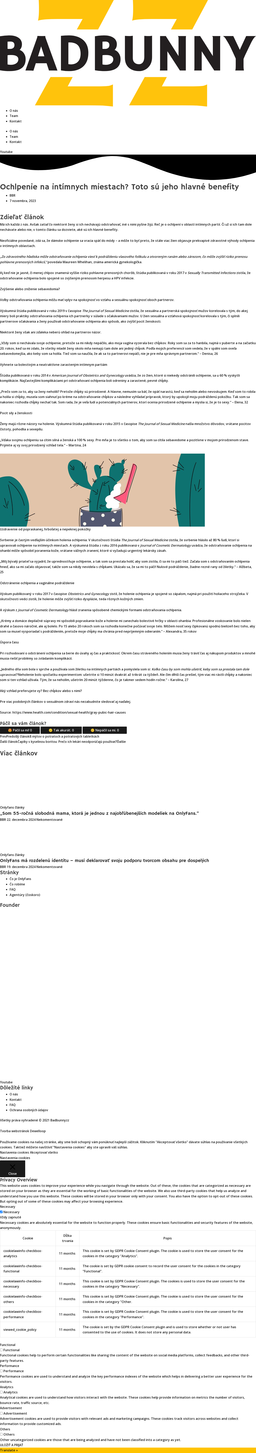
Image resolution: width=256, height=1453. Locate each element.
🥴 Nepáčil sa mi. (105, 730)
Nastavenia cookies (15, 1152)
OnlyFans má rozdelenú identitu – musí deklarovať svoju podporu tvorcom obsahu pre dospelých (118, 860)
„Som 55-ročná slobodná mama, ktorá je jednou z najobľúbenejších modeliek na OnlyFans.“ (112, 813)
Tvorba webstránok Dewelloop (24, 1131)
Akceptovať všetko (46, 1152)
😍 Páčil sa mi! (20, 730)
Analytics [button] (7, 1387)
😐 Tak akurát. (61, 730)
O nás (14, 110)
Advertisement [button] (12, 1408)
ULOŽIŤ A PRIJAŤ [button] (12, 1445)
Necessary (11, 1212)
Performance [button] (10, 1366)
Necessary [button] (8, 1206)
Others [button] (5, 1429)
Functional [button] (8, 1345)
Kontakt (16, 121)
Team (14, 116)
